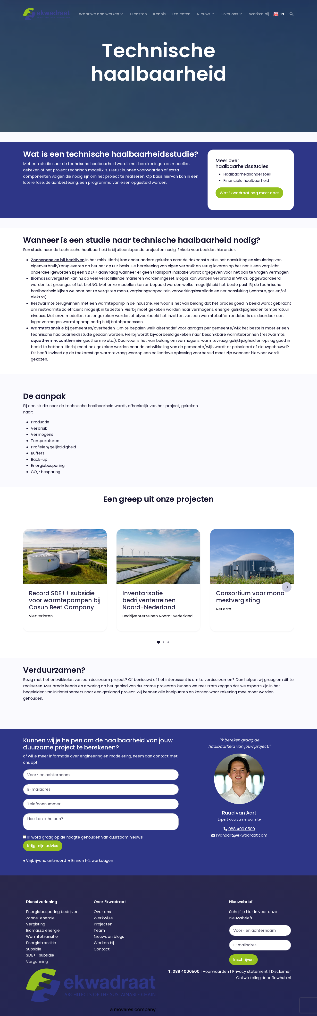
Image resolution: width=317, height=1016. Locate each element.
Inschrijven (243, 959)
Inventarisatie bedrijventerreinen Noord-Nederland (149, 600)
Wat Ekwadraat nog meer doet (249, 193)
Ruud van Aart (239, 812)
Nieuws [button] (203, 14)
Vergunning (37, 961)
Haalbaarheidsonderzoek (247, 174)
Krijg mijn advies (42, 845)
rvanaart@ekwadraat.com (241, 835)
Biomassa (40, 278)
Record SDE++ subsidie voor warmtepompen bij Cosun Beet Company (64, 600)
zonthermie (70, 340)
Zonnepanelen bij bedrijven (57, 260)
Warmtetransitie (47, 328)
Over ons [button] (230, 14)
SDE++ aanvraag (101, 272)
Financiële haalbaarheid (246, 180)
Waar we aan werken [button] (99, 14)
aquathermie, (44, 340)
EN (279, 14)
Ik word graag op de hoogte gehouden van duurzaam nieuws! (83, 837)
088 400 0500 (241, 829)
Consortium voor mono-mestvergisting (252, 596)
